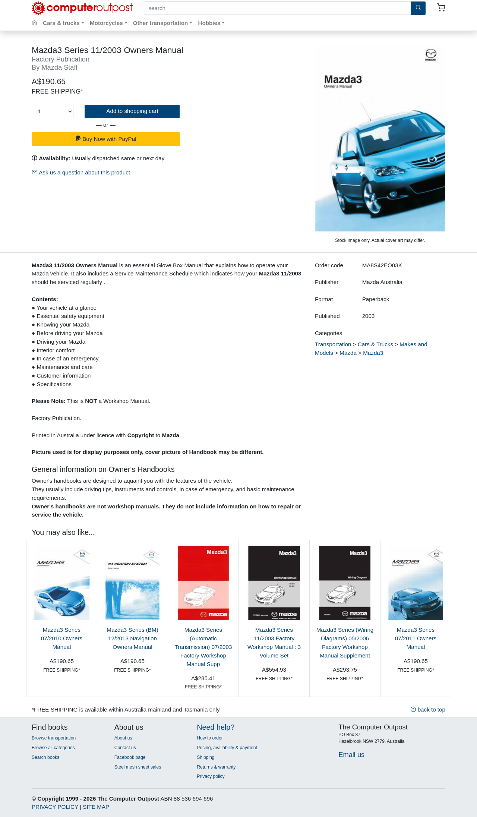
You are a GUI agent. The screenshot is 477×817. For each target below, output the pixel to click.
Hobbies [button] (209, 23)
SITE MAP (96, 807)
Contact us (125, 747)
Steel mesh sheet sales (137, 767)
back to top (427, 709)
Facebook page (130, 757)
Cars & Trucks (375, 344)
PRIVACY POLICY (55, 807)
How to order (210, 738)
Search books (45, 757)
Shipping (205, 757)
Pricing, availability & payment (227, 747)
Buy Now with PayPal (105, 139)
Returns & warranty (216, 767)
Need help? (215, 727)
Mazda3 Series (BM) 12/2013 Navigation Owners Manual (132, 638)
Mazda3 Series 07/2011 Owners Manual (415, 638)
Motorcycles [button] (106, 23)
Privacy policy (210, 776)
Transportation (333, 344)
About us (123, 738)
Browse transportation (54, 738)
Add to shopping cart (132, 111)
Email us (351, 754)
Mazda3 (373, 353)
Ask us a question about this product (81, 172)
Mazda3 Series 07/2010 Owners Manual (61, 638)
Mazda (348, 353)
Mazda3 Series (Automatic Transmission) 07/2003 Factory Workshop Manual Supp (203, 647)
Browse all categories (53, 747)
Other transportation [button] (160, 23)
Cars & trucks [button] (61, 23)
